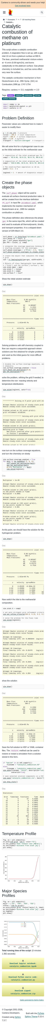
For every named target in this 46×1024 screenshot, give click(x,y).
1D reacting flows (28, 19)
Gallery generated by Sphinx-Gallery (32, 1000)
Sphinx (18, 1017)
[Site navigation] (4, 12)
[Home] (4, 19)
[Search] (42, 12)
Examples (11, 19)
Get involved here (22, 6)
